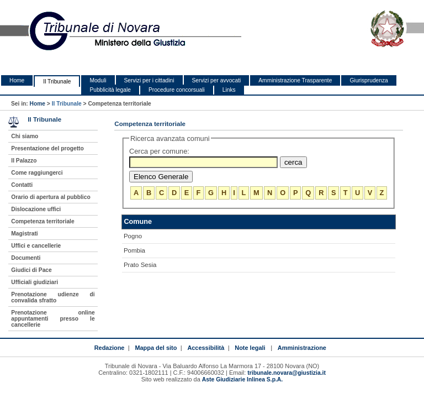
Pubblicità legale (110, 90)
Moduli (97, 80)
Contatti (22, 185)
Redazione (109, 347)
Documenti (25, 258)
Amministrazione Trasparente (295, 80)
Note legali (250, 347)
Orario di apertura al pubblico (50, 197)
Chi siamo (24, 136)
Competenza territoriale (42, 221)
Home (16, 80)
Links (229, 90)
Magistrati (24, 234)
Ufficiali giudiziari (34, 282)
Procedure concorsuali (177, 90)
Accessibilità (205, 347)
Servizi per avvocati (216, 80)
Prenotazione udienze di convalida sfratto (52, 297)
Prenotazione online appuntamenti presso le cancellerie (52, 319)
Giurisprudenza (368, 80)
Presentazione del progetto (47, 148)
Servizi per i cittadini (149, 80)
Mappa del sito (156, 347)
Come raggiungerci (36, 173)
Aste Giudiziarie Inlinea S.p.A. (242, 379)
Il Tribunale (57, 81)
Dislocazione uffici (36, 209)
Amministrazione (302, 347)
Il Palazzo (23, 161)
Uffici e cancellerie (36, 246)
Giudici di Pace (31, 270)
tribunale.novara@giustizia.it (286, 373)
